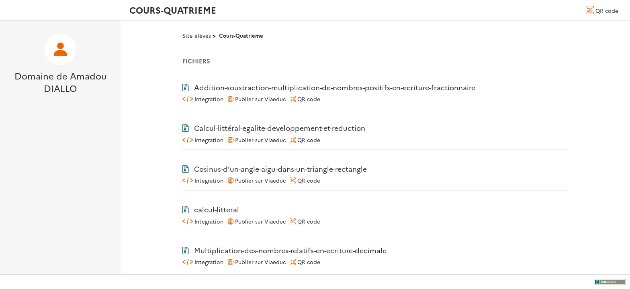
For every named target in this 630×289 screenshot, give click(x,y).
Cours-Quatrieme (241, 35)
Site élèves (196, 35)
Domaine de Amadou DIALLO (60, 81)
